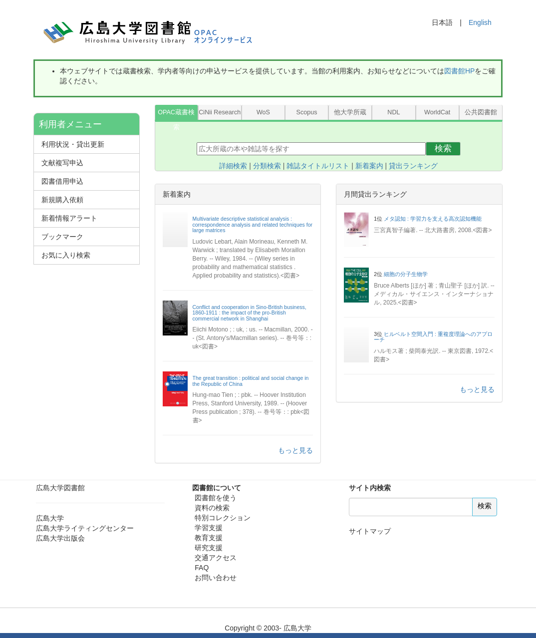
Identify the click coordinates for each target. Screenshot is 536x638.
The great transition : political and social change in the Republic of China (251, 381)
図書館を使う (216, 498)
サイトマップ (370, 531)
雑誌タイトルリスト (317, 166)
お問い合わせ (216, 578)
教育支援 (209, 538)
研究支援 (209, 548)
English (480, 22)
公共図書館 (481, 112)
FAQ (202, 568)
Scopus (306, 112)
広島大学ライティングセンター (85, 528)
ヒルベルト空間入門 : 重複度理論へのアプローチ (433, 337)
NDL (393, 112)
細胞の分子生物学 (406, 274)
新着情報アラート (69, 218)
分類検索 (267, 166)
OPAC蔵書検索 (176, 114)
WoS (263, 112)
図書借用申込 (62, 181)
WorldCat (437, 112)
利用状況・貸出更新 (72, 144)
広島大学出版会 (60, 538)
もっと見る (295, 450)
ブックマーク (62, 237)
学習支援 (209, 528)
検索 (443, 148)
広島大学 (50, 518)
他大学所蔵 (350, 112)
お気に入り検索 (65, 255)
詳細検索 (233, 166)
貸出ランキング (413, 166)
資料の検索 (212, 508)
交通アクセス (216, 558)
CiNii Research (220, 112)
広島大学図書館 (60, 488)
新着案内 (369, 166)
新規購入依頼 (62, 200)
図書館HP (459, 71)
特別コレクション (223, 518)
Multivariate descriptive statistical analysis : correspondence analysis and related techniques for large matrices (253, 224)
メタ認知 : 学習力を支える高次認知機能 (433, 219)
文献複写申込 (62, 163)
